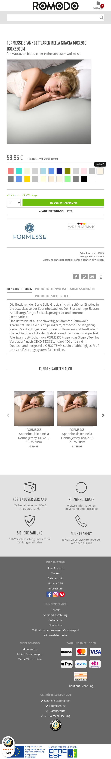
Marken (55, 573)
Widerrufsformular (55, 635)
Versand (74, 508)
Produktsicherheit (52, 296)
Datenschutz (55, 578)
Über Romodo (55, 568)
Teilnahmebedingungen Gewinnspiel (55, 630)
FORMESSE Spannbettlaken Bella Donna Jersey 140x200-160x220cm (34, 436)
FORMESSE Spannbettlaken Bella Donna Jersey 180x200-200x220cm (77, 436)
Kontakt (55, 610)
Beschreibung (19, 289)
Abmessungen (82, 289)
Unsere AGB (55, 583)
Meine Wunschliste (30, 659)
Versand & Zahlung (56, 615)
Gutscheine (55, 620)
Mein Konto (29, 649)
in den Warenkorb (63, 202)
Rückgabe (92, 508)
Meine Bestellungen (29, 654)
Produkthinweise (51, 289)
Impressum (55, 588)
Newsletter (55, 625)
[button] (98, 6)
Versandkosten (51, 158)
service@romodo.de (87, 539)
